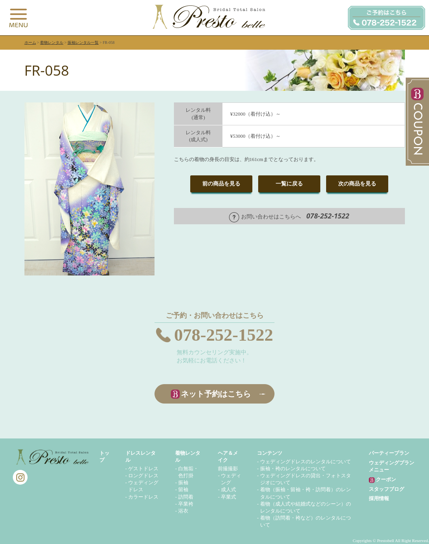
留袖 (183, 489)
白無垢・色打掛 (188, 472)
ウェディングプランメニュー (391, 466)
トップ (104, 456)
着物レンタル (51, 42)
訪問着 (185, 497)
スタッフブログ (386, 489)
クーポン (382, 479)
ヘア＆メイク (228, 456)
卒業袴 (185, 504)
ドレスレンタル (140, 456)
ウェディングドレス (143, 486)
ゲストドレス (143, 468)
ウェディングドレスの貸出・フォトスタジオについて (305, 479)
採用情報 (379, 498)
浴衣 (183, 511)
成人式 (228, 489)
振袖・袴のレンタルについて (293, 468)
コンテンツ (269, 453)
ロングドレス (143, 475)
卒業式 (228, 497)
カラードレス (143, 497)
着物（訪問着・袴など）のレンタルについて (305, 521)
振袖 (183, 482)
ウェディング (231, 479)
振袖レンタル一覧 (83, 42)
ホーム (30, 42)
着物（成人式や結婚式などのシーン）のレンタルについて (305, 507)
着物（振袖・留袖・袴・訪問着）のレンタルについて (305, 493)
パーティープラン (389, 453)
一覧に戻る (289, 184)
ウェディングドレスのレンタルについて (305, 461)
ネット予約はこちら (216, 394)
